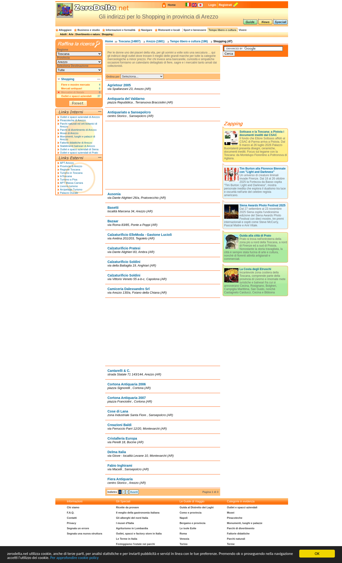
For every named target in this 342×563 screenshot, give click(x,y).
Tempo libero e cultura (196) (189, 41)
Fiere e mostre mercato (75, 84)
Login (212, 5)
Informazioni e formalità (120, 30)
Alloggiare (65, 30)
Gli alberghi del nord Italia (132, 517)
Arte (71, 34)
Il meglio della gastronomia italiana (138, 512)
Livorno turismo (69, 186)
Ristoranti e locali (169, 30)
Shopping (107, 34)
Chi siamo (73, 507)
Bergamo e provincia (192, 523)
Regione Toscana (70, 169)
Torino (183, 544)
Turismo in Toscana (71, 172)
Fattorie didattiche (238, 533)
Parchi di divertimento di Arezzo (78, 129)
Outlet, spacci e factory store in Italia (139, 533)
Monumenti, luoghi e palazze (244, 523)
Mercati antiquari (71, 88)
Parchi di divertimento (241, 528)
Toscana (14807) (130, 41)
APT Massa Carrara (71, 182)
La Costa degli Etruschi (255, 269)
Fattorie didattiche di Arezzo (76, 142)
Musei (230, 512)
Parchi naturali (236, 538)
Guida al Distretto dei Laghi (197, 507)
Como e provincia (190, 512)
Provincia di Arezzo (71, 166)
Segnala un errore (78, 528)
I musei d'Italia (125, 523)
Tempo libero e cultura (222, 30)
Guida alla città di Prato (255, 235)
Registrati (225, 5)
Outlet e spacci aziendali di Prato (79, 152)
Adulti (63, 34)
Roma (183, 533)
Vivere (243, 30)
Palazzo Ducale (69, 192)
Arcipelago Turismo (71, 189)
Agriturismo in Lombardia (132, 528)
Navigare (146, 30)
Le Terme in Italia (126, 538)
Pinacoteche (234, 517)
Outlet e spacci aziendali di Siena (79, 149)
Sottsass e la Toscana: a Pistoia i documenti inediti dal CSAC (262, 133)
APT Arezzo (67, 162)
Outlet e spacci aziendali (76, 96)
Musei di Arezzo (69, 133)
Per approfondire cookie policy (97, 557)
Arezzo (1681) (155, 41)
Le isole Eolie (188, 528)
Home (172, 5)
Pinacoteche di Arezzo (73, 120)
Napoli (184, 517)
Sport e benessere (195, 30)
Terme (231, 544)
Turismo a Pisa (68, 179)
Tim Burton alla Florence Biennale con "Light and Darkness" (263, 170)
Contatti (72, 517)
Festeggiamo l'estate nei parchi (135, 544)
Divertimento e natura (87, 34)
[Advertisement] (163, 155)
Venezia (184, 538)
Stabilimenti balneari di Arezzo (77, 146)
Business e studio (88, 30)
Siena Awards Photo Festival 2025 (262, 205)
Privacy (71, 523)
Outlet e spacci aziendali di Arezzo (80, 117)
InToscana (66, 176)
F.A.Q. (70, 512)
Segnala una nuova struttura (84, 533)
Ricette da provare (127, 507)
